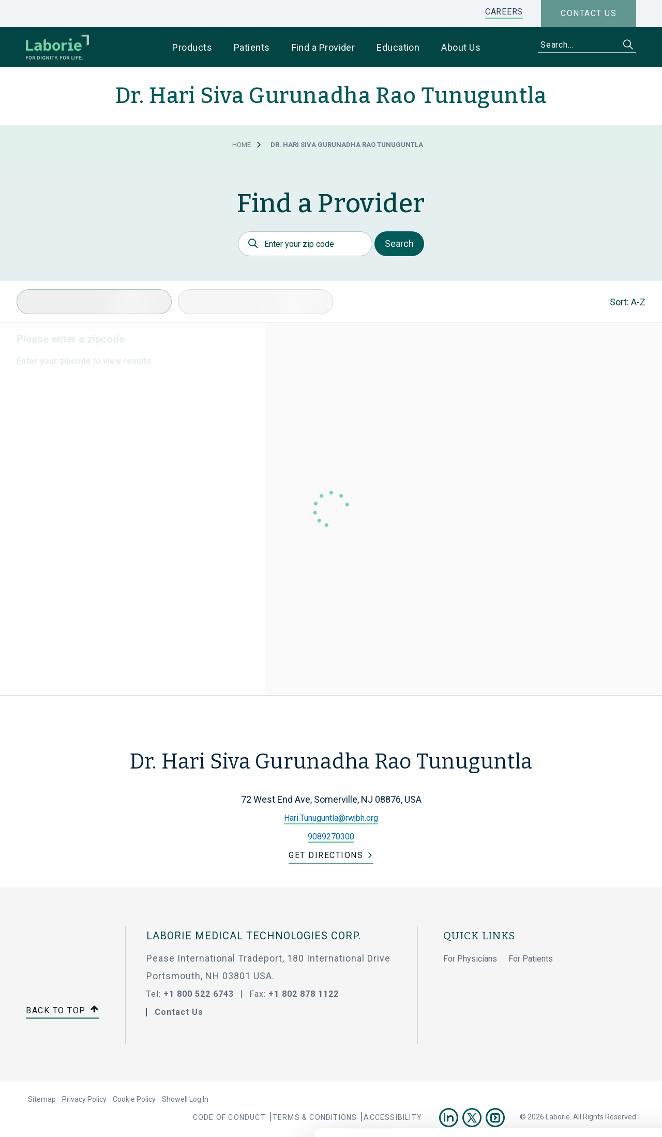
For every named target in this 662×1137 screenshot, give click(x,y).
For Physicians (470, 959)
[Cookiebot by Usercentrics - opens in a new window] (67, 1117)
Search (399, 243)
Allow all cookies (576, 989)
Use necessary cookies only (575, 1024)
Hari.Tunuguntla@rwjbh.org (331, 818)
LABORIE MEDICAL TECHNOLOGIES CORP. (253, 935)
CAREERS (504, 12)
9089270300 (331, 836)
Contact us (588, 13)
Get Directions (326, 855)
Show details (547, 1116)
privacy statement (317, 1075)
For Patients (530, 959)
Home (241, 145)
